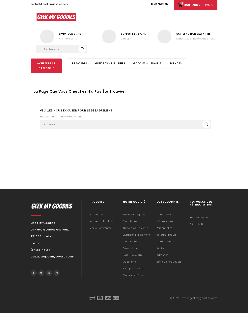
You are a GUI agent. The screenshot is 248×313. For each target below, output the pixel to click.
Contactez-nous (134, 275)
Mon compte (164, 214)
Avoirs (160, 248)
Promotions (97, 214)
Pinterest (49, 273)
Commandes (165, 241)
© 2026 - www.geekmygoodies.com (193, 298)
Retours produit (166, 234)
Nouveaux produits (102, 221)
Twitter (41, 273)
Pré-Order (79, 63)
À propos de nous (134, 268)
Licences (175, 63)
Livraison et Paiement (136, 234)
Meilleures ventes (101, 228)
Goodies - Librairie (147, 63)
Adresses (162, 255)
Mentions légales (134, 214)
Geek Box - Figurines (110, 63)
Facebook (34, 273)
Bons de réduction (168, 261)
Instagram (57, 273)
